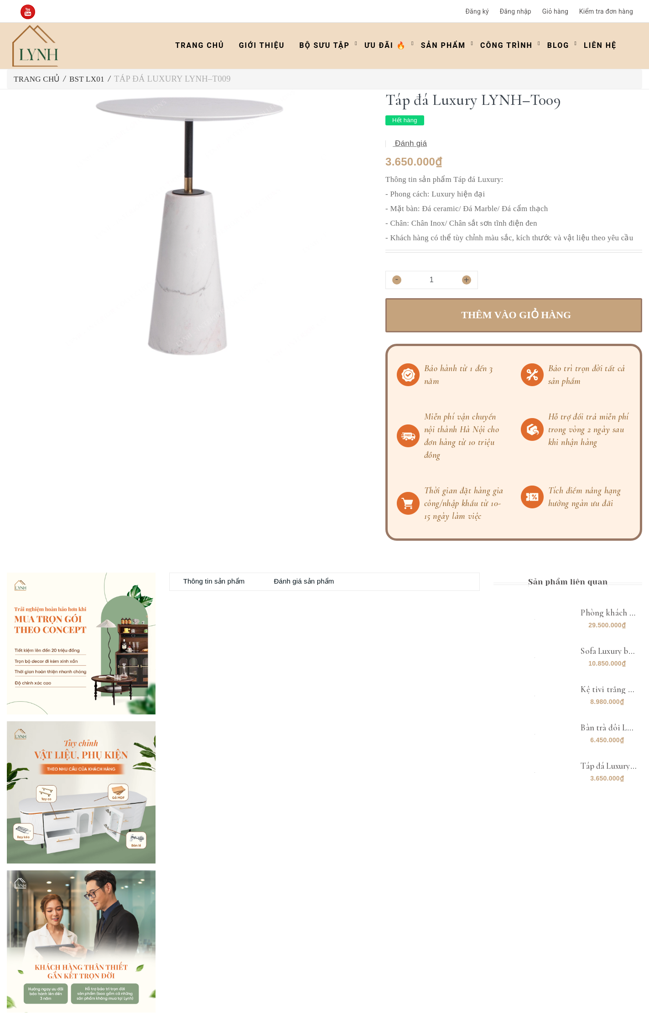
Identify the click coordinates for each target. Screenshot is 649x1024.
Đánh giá (410, 143)
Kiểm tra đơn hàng (606, 11)
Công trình (506, 45)
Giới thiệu (262, 45)
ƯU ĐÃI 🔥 (385, 45)
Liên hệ (600, 45)
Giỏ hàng (555, 11)
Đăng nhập (515, 11)
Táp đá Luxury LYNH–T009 (591, 765)
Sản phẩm (443, 45)
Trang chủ (199, 45)
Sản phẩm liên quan (567, 581)
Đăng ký (477, 11)
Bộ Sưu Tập (324, 45)
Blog (558, 45)
